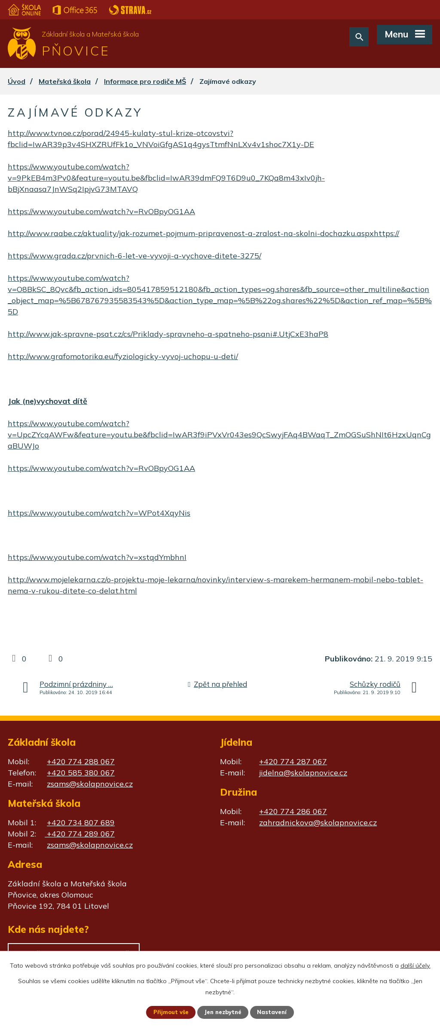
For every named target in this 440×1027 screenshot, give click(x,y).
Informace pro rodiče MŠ (145, 81)
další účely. (415, 965)
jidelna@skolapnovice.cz (303, 773)
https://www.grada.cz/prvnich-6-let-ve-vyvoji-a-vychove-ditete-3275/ (134, 256)
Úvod (16, 81)
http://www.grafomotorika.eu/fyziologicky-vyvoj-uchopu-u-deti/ (123, 356)
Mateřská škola (65, 81)
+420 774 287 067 (293, 761)
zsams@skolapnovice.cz (90, 784)
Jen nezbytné (223, 1012)
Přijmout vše (167, 1012)
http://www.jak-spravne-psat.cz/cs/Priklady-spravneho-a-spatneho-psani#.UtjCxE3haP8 (168, 334)
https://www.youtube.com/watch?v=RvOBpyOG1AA (101, 211)
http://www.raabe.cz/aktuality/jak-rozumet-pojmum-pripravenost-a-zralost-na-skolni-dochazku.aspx (191, 233)
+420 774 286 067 (293, 811)
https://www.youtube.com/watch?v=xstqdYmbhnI (97, 557)
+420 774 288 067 (81, 761)
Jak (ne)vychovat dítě (47, 401)
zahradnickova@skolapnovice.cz (318, 822)
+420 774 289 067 (80, 834)
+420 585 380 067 (81, 773)
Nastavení (276, 1012)
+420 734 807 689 (81, 822)
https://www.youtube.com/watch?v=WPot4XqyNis (99, 513)
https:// (386, 233)
